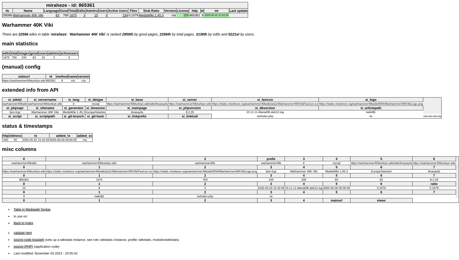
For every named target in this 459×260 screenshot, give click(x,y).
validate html (23, 233)
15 (96, 15)
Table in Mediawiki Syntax (32, 209)
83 (57, 15)
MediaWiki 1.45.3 (151, 15)
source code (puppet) (29, 240)
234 (125, 15)
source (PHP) (23, 246)
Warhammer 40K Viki (28, 15)
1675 (72, 15)
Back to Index (23, 223)
